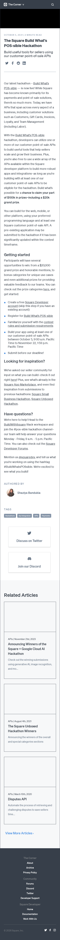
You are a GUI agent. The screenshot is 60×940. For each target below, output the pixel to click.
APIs (36, 516)
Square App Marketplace (20, 384)
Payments (46, 516)
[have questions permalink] (2, 414)
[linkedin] (24, 63)
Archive (30, 867)
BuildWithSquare (15, 424)
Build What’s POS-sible (29, 135)
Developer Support (30, 898)
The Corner (12, 4)
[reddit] (18, 63)
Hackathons (10, 516)
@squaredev (27, 457)
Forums (30, 883)
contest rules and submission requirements (30, 323)
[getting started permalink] (2, 254)
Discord (30, 888)
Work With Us (30, 918)
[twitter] (6, 63)
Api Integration (25, 516)
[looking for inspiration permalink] (2, 361)
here (46, 289)
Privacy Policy (30, 872)
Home (30, 909)
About (30, 862)
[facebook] (12, 63)
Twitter (30, 893)
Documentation (30, 914)
